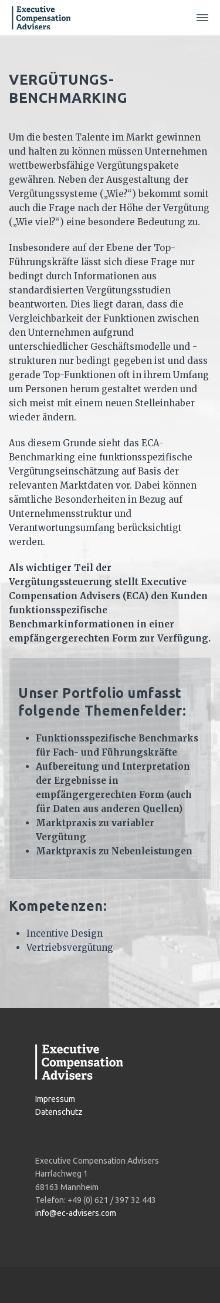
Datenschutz (59, 1112)
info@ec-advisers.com (75, 1213)
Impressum (55, 1099)
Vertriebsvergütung (69, 947)
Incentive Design (64, 933)
